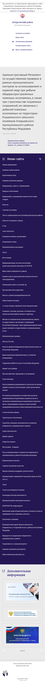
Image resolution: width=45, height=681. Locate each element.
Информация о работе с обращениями (16, 186)
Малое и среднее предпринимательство (16, 295)
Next (41, 650)
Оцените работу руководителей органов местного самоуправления (20, 278)
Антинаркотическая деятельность (14, 495)
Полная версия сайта (23, 45)
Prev (3, 650)
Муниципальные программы (12, 247)
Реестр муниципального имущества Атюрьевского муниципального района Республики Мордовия (20, 454)
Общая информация (9, 165)
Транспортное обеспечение (12, 418)
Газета (4, 252)
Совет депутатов (8, 231)
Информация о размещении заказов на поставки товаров (19, 198)
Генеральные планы (9, 242)
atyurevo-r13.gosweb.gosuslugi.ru (22, 11)
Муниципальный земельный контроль (16, 500)
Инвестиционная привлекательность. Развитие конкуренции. (19, 356)
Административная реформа (12, 181)
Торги (4, 485)
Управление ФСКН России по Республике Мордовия (20, 363)
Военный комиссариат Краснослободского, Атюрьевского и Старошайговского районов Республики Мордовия (22, 527)
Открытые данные (8, 442)
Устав (4, 226)
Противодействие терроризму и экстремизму (18, 374)
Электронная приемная (24, 41)
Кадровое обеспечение (10, 191)
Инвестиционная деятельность (13, 554)
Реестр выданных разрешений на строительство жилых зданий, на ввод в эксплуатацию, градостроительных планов (22, 387)
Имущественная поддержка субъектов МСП (17, 471)
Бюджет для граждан (9, 368)
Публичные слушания (10, 519)
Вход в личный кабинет (24, 50)
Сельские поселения (23, 33)
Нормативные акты (9, 175)
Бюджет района (7, 436)
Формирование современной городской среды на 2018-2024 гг (21, 478)
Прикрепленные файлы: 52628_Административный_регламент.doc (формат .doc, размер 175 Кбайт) (23, 143)
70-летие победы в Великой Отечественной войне (19, 306)
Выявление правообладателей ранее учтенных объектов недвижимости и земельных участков (22, 512)
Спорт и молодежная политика (13, 490)
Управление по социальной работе (14, 544)
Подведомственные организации (14, 236)
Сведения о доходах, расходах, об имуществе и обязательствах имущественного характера (19, 312)
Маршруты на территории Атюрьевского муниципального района (16, 537)
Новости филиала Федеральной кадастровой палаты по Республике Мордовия (21, 348)
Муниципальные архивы (11, 336)
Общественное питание (10, 300)
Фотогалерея (6, 258)
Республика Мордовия (22, 25)
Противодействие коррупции (12, 290)
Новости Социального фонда (12, 220)
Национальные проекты (11, 460)
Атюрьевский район (22, 22)
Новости (5, 205)
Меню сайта (20, 37)
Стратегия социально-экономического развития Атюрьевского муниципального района (19, 424)
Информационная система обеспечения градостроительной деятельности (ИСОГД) (17, 264)
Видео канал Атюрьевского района (14, 271)
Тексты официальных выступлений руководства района (22, 215)
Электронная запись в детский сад (14, 285)
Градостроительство (9, 431)
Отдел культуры (7, 379)
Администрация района (10, 170)
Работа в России (8, 341)
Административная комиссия (13, 466)
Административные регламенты (14, 549)
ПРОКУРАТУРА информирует (12, 506)
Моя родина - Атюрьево (10, 447)
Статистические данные (10, 412)
